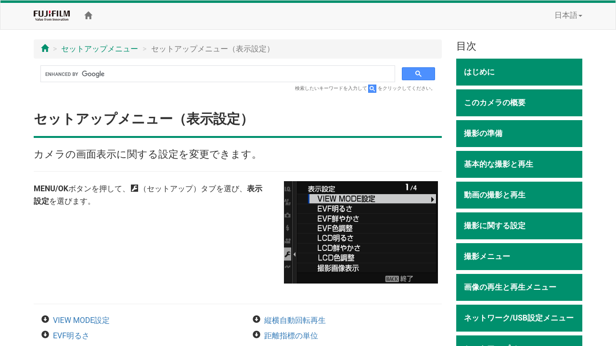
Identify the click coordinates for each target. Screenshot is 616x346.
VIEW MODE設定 (81, 320)
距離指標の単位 (291, 335)
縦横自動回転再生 (295, 320)
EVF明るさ (71, 335)
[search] (216, 74)
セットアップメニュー (99, 48)
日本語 (568, 15)
